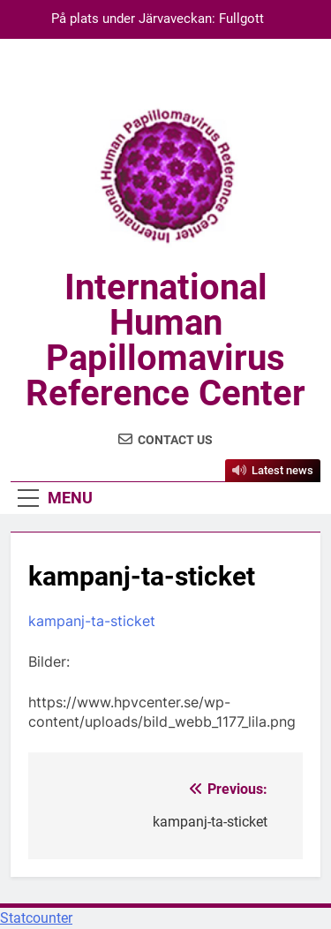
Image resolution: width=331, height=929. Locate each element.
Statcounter (36, 918)
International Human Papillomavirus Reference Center (165, 340)
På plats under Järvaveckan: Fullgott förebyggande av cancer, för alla (157, 19)
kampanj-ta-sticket (91, 621)
